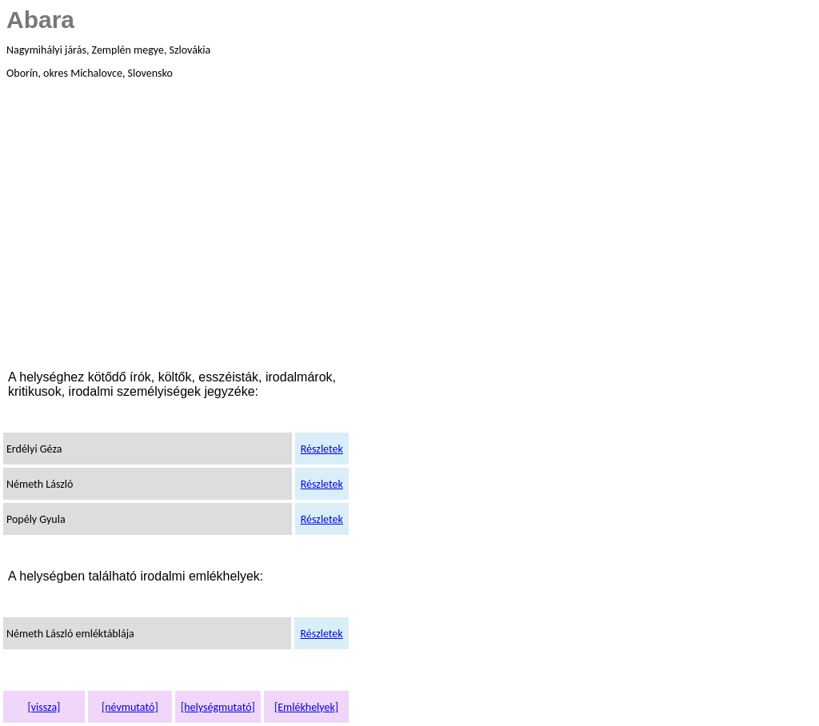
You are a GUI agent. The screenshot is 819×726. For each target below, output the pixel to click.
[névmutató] (130, 707)
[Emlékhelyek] (306, 707)
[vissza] (43, 707)
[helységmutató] (218, 707)
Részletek (322, 449)
